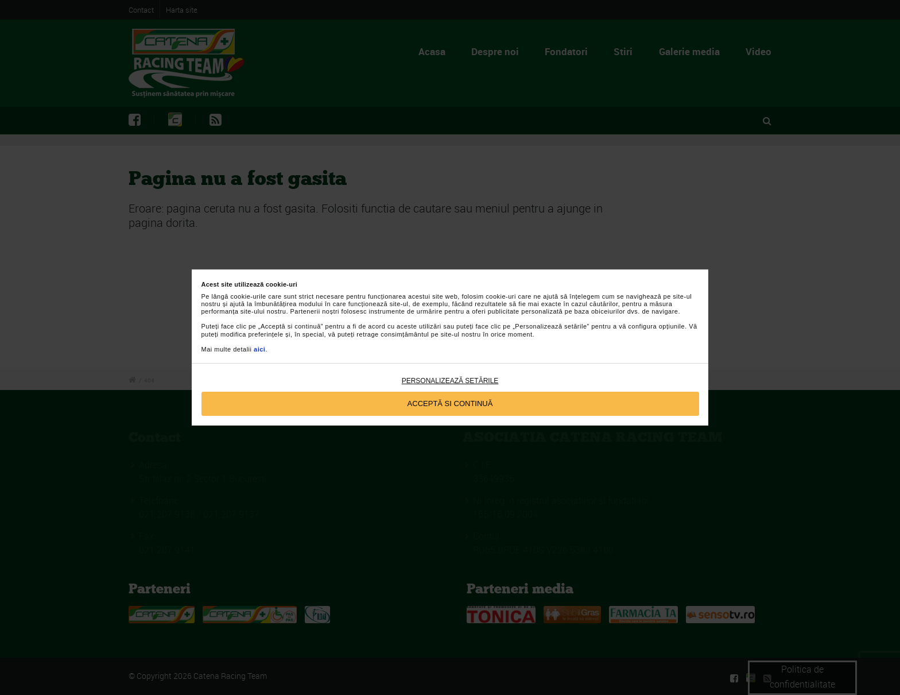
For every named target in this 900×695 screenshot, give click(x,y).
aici (259, 349)
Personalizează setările (450, 381)
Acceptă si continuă (450, 403)
